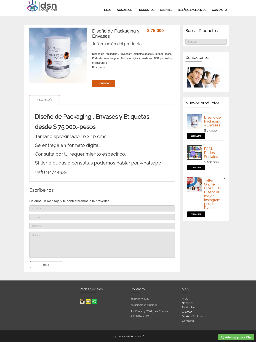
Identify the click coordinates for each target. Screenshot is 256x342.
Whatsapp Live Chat (236, 338)
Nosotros (124, 10)
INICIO (107, 10)
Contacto (219, 10)
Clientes (166, 10)
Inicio (185, 298)
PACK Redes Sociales (211, 153)
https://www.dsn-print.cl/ (128, 336)
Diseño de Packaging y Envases (212, 121)
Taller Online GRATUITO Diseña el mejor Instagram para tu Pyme (213, 194)
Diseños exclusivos (192, 10)
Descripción (44, 100)
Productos (146, 10)
